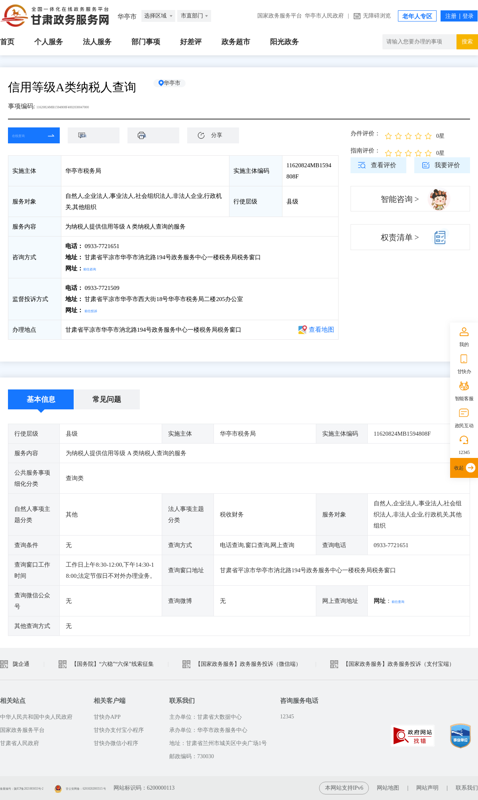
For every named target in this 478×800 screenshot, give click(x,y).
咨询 (98, 135)
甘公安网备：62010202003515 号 (142, 788)
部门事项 (145, 42)
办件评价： (365, 133)
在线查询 (28, 135)
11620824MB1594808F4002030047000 (87, 106)
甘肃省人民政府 (19, 743)
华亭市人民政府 (324, 16)
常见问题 (106, 399)
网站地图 (388, 788)
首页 (7, 42)
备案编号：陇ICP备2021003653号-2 (43, 788)
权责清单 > (400, 237)
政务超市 (235, 42)
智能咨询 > (400, 199)
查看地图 (321, 329)
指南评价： (365, 150)
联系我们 (467, 788)
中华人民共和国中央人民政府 (36, 717)
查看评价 (383, 165)
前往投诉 (96, 310)
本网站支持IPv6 (344, 788)
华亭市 (181, 87)
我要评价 (447, 165)
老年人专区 (417, 16)
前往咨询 (95, 268)
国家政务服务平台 (279, 16)
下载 (157, 135)
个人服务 (48, 42)
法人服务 (97, 42)
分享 (216, 135)
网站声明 (427, 788)
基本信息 (41, 399)
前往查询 (403, 601)
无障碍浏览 (377, 16)
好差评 (191, 42)
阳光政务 (284, 42)
